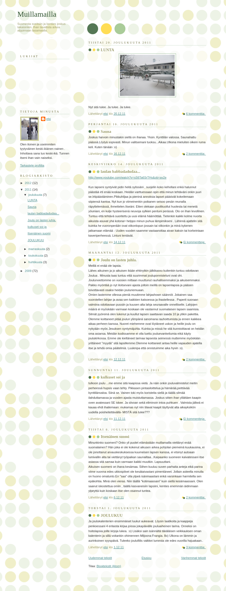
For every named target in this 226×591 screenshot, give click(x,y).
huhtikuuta (35, 262)
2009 (29, 270)
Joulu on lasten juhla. (119, 260)
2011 (29, 189)
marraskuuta (37, 249)
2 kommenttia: (196, 153)
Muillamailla (37, 14)
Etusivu (146, 558)
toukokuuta (36, 255)
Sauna (106, 131)
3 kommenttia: (196, 547)
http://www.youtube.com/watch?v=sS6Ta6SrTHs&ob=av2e (128, 177)
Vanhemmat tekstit (193, 558)
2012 (29, 183)
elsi (48, 119)
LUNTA (107, 50)
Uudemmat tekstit (100, 558)
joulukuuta (35, 194)
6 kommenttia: (196, 113)
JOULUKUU (112, 515)
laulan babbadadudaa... (120, 171)
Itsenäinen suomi (115, 436)
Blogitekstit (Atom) (108, 566)
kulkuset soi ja (113, 377)
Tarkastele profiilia (32, 165)
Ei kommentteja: (194, 242)
